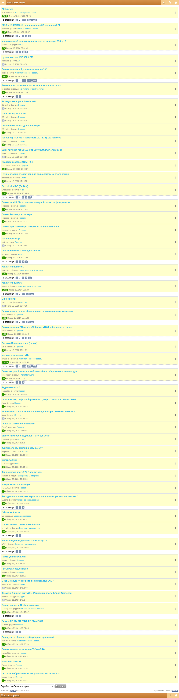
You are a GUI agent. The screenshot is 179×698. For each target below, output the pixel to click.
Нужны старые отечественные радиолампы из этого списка (35, 174)
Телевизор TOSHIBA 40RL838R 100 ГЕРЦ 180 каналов (31, 137)
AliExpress (7, 9)
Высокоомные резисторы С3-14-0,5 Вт (23, 649)
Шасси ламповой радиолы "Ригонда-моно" (26, 435)
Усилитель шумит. (12, 282)
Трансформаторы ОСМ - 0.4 (17, 162)
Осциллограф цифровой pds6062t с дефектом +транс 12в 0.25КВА (39, 399)
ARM (22, 190)
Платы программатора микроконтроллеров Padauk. (31, 226)
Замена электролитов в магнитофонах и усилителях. (32, 85)
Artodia (175, 691)
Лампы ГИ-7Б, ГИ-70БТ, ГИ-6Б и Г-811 (22, 621)
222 (24, 80)
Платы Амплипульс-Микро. (17, 214)
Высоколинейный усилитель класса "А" (24, 69)
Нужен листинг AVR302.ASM (17, 57)
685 (34, 366)
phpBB (13, 691)
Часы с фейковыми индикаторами (21, 250)
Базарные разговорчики (25, 13)
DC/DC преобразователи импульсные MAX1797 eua (30, 673)
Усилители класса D (13, 266)
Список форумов (10, 695)
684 (29, 366)
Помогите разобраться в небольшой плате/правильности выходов (39, 371)
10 (30, 197)
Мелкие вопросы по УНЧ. (16, 355)
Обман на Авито (11, 512)
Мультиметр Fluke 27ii (14, 113)
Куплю (23, 178)
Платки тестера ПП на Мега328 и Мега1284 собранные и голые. (37, 327)
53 (23, 294)
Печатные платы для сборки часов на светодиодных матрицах (37, 311)
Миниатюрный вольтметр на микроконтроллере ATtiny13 (34, 41)
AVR (21, 45)
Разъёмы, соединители (15, 568)
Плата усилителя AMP (14, 556)
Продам (21, 105)
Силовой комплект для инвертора (21, 125)
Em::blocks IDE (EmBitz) (15, 186)
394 (24, 20)
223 (29, 80)
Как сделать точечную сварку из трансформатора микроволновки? (40, 496)
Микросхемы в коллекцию (16, 484)
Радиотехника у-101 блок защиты (20, 605)
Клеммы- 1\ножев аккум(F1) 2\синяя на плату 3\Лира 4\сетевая (36, 593)
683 (24, 366)
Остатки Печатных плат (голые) (19, 343)
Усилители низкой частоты (26, 73)
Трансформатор (11, 238)
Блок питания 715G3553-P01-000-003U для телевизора (32, 150)
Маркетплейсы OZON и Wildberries (21, 524)
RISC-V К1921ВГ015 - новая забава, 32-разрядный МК (31, 25)
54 (28, 294)
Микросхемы (9, 298)
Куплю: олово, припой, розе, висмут (22, 448)
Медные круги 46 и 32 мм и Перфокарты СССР (28, 580)
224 (34, 80)
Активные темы (16, 2)
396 (34, 20)
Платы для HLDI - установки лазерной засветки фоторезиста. (36, 202)
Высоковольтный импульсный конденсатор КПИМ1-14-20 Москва (39, 411)
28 (32, 322)
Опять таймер (9, 460)
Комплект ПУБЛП (11, 661)
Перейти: (5, 686)
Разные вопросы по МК (27, 29)
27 (28, 322)
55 (32, 294)
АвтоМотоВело (27, 375)
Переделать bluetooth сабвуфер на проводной (28, 637)
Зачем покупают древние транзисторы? (24, 540)
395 (29, 20)
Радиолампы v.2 (11, 387)
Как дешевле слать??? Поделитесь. (22, 472)
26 (23, 322)
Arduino (20, 254)
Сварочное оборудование (27, 500)
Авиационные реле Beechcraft (19, 101)
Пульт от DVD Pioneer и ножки (18, 423)
